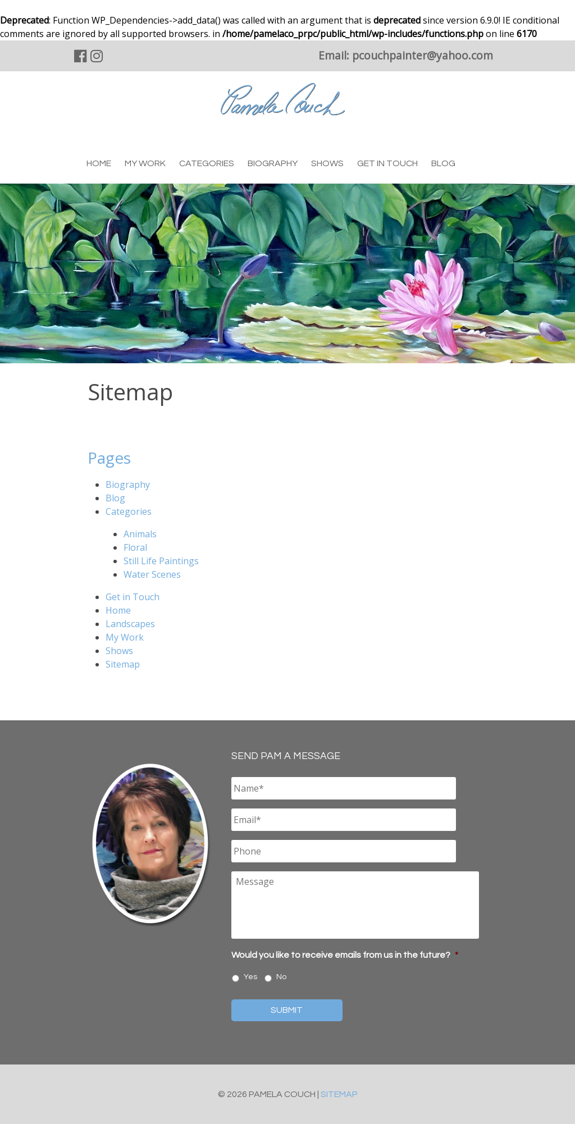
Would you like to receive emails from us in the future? (344, 955)
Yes (250, 977)
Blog (443, 163)
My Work (145, 163)
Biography (273, 163)
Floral (135, 547)
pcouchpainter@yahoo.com (422, 55)
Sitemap (123, 664)
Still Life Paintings (161, 561)
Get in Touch (387, 163)
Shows (327, 163)
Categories (206, 163)
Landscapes (130, 624)
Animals (140, 534)
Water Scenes (152, 574)
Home (98, 163)
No (281, 977)
